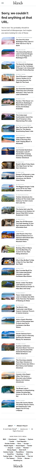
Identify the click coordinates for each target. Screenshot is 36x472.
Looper (18, 448)
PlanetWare (20, 452)
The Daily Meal (20, 456)
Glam (19, 443)
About (10, 426)
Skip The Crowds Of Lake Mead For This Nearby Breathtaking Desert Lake (24, 129)
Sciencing (29, 452)
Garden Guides (10, 443)
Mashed (26, 448)
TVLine (19, 458)
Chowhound (12, 439)
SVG (27, 454)
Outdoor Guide (8, 452)
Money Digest (11, 450)
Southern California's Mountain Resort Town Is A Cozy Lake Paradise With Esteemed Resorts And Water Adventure (25, 349)
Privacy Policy (22, 426)
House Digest (20, 445)
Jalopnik (10, 448)
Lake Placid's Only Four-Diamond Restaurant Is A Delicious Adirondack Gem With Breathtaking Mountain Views (25, 237)
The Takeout (10, 458)
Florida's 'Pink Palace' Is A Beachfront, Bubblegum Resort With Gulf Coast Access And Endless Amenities (24, 105)
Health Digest (8, 445)
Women (27, 458)
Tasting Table (7, 456)
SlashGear (19, 454)
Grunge (26, 443)
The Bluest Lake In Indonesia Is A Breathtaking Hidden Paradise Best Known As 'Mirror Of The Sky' (25, 392)
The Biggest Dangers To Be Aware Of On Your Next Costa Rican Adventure (25, 188)
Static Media (12, 429)
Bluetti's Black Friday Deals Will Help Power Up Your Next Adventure (25, 166)
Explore (30, 439)
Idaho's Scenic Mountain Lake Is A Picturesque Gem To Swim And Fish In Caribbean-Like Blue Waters (25, 323)
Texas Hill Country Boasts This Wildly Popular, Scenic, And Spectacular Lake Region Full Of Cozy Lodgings (25, 406)
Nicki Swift (22, 450)
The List (30, 456)
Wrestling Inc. (18, 460)
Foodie (11, 441)
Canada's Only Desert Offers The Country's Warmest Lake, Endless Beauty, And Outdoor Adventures (23, 378)
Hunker (29, 445)
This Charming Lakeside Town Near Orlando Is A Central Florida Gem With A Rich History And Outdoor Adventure (25, 364)
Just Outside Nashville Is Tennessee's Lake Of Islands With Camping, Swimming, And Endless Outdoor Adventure (24, 153)
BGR (4, 439)
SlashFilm (10, 454)
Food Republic (22, 441)
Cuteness (22, 439)
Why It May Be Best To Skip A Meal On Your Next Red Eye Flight (25, 262)
